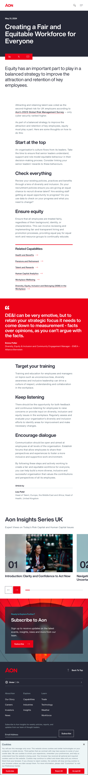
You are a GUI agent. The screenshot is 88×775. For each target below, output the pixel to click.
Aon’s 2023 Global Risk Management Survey (39, 112)
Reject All (59, 771)
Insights (27, 709)
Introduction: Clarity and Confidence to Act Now (38, 576)
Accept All (76, 771)
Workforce (46, 715)
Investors (9, 709)
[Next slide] (16, 590)
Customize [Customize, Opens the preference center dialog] (10, 771)
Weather (45, 709)
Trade (44, 699)
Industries (28, 704)
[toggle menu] (81, 5)
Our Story (10, 699)
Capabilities (29, 699)
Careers (9, 704)
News (7, 715)
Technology (47, 704)
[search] (74, 5)
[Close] (84, 744)
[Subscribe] (22, 644)
